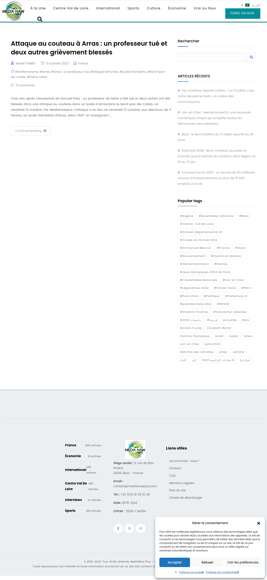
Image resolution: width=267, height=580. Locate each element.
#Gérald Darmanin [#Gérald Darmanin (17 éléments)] (194, 264)
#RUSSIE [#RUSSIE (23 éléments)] (223, 304)
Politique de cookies (191, 572)
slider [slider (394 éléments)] (223, 352)
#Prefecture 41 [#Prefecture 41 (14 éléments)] (236, 296)
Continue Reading (31, 130)
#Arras (44, 72)
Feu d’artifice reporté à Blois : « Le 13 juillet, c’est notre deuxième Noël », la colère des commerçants (216, 96)
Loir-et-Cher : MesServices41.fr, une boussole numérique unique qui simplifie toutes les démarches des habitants (214, 118)
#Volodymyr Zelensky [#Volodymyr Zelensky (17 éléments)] (230, 312)
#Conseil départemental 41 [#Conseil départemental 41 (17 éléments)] (201, 232)
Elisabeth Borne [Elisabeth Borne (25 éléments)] (219, 328)
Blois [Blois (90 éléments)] (245, 320)
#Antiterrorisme (26, 72)
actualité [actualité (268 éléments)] (230, 320)
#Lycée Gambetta (133, 72)
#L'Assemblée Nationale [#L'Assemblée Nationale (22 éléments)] (198, 280)
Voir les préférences (242, 562)
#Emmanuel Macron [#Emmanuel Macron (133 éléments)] (195, 248)
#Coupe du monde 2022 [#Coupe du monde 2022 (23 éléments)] (198, 240)
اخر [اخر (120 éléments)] (194, 360)
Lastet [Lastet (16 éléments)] (233, 336)
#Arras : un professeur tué (70, 72)
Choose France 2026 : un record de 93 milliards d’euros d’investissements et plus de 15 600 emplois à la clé (216, 178)
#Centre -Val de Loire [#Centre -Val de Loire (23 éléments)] (197, 224)
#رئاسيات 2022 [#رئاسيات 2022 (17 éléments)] (191, 320)
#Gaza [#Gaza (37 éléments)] (240, 248)
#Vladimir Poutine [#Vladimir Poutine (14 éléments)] (194, 312)
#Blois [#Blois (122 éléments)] (244, 216)
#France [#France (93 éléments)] (223, 248)
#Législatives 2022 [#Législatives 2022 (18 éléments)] (194, 288)
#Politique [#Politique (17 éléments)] (212, 296)
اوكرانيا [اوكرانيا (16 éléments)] (245, 360)
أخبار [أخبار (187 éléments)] (183, 360)
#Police (32, 77)
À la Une (38, 8)
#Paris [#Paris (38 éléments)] (247, 288)
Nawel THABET (26, 63)
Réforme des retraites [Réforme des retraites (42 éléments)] (197, 352)
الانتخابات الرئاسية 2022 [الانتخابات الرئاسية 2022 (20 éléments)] (218, 360)
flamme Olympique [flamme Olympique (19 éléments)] (195, 336)
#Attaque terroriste (104, 72)
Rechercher (188, 41)
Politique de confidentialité (222, 572)
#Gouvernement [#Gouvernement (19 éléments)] (192, 256)
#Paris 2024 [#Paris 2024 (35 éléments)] (189, 296)
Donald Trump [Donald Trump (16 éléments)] (191, 328)
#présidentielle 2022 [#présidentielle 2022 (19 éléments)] (196, 304)
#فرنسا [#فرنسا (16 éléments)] (212, 320)
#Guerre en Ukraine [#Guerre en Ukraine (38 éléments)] (226, 256)
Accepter (175, 562)
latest (43, 77)
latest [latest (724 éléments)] (248, 336)
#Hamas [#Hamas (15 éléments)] (221, 264)
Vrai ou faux (205, 8)
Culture (153, 8)
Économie (177, 8)
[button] (259, 523)
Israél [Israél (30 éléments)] (219, 336)
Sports (133, 8)
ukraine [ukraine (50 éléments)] (238, 352)
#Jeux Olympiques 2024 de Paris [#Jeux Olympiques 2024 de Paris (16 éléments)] (205, 272)
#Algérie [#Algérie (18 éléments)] (186, 216)
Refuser (207, 562)
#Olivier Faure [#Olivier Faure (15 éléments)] (225, 288)
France (83, 63)
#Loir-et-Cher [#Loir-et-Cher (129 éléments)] (233, 280)
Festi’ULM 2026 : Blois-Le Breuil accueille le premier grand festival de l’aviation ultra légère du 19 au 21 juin (217, 156)
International (108, 8)
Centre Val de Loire (70, 8)
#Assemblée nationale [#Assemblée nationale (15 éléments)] (216, 216)
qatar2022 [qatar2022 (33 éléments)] (212, 344)
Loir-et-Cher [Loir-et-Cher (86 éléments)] (189, 344)
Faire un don (242, 13)
